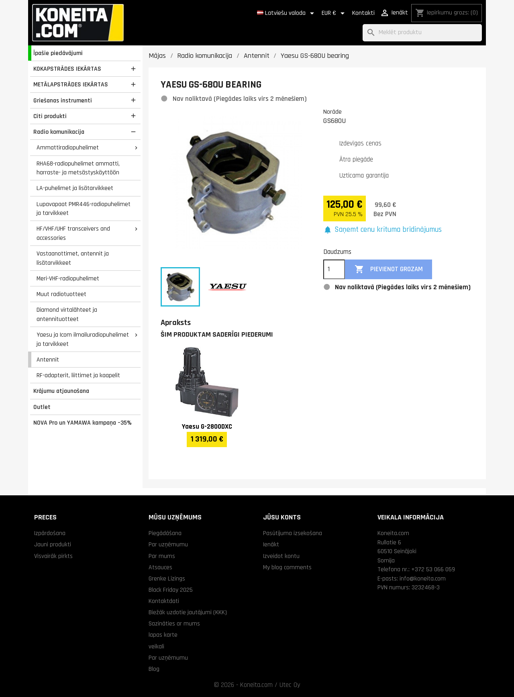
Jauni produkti (52, 544)
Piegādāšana (165, 533)
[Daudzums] (334, 270)
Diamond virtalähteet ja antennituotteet (67, 314)
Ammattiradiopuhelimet (68, 147)
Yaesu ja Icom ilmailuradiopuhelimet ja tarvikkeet (83, 339)
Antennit (48, 360)
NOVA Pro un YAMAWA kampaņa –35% (82, 423)
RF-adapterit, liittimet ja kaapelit (78, 375)
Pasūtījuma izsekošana (292, 533)
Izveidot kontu (281, 556)
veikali (156, 646)
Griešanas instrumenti (62, 100)
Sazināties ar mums (174, 623)
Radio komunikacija (58, 132)
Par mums (162, 556)
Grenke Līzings (167, 578)
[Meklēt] (422, 32)
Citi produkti (50, 116)
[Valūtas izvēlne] (334, 13)
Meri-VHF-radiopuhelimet (68, 278)
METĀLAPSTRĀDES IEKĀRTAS (70, 84)
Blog (154, 669)
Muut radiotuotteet (61, 294)
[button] (382, 230)
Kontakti (363, 13)
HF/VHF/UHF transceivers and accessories (73, 233)
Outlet (42, 407)
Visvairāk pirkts (53, 556)
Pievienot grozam (389, 269)
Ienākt (271, 544)
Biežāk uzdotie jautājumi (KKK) (188, 612)
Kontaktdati (164, 601)
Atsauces (160, 567)
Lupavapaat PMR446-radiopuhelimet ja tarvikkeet (84, 208)
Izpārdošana (49, 533)
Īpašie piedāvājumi (58, 53)
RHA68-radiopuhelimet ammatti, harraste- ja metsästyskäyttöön (78, 168)
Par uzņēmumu (168, 544)
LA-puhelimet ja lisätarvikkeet (75, 188)
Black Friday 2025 (171, 590)
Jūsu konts (282, 517)
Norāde (332, 112)
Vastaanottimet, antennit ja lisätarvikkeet (73, 258)
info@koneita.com (423, 578)
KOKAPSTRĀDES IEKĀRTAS (67, 69)
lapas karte (163, 635)
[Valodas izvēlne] (287, 13)
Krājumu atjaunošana (61, 391)
